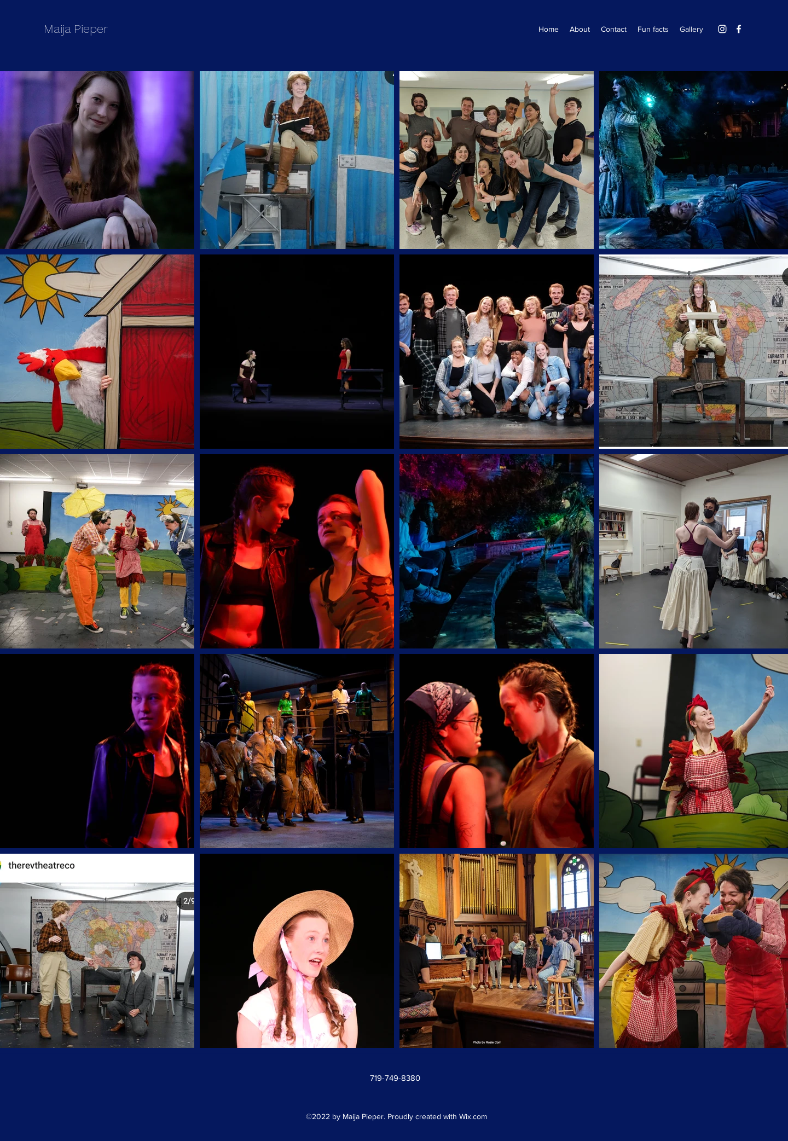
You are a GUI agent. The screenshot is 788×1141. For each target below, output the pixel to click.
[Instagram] (722, 29)
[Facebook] (738, 29)
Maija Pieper (76, 29)
